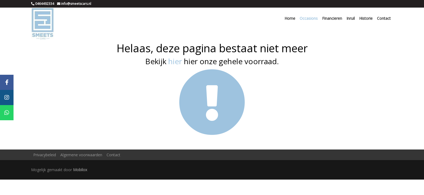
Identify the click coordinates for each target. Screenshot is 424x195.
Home (289, 18)
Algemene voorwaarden (81, 154)
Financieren (332, 18)
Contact (384, 18)
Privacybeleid (44, 154)
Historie (366, 18)
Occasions (309, 18)
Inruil (350, 18)
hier (175, 61)
